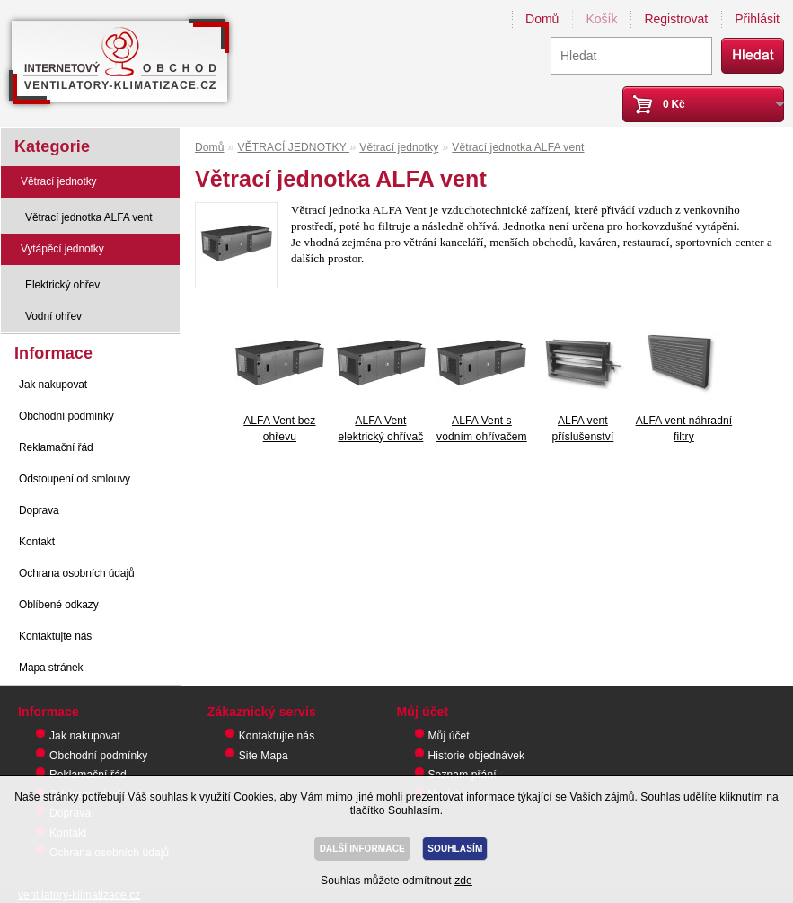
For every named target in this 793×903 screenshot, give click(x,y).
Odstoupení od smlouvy (74, 479)
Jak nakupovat (53, 384)
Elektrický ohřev (62, 285)
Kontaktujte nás (55, 636)
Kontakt (37, 542)
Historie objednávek (476, 755)
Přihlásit (757, 19)
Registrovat (676, 19)
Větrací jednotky (58, 181)
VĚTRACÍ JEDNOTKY (294, 147)
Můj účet (449, 736)
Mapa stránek (51, 667)
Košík (601, 19)
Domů (542, 19)
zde (463, 880)
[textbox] (631, 56)
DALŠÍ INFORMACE (362, 849)
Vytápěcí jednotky (62, 249)
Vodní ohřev (53, 316)
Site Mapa (263, 755)
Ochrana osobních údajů (77, 573)
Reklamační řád (56, 447)
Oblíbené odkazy (59, 604)
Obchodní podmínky (66, 416)
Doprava (39, 510)
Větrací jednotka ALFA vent (89, 217)
